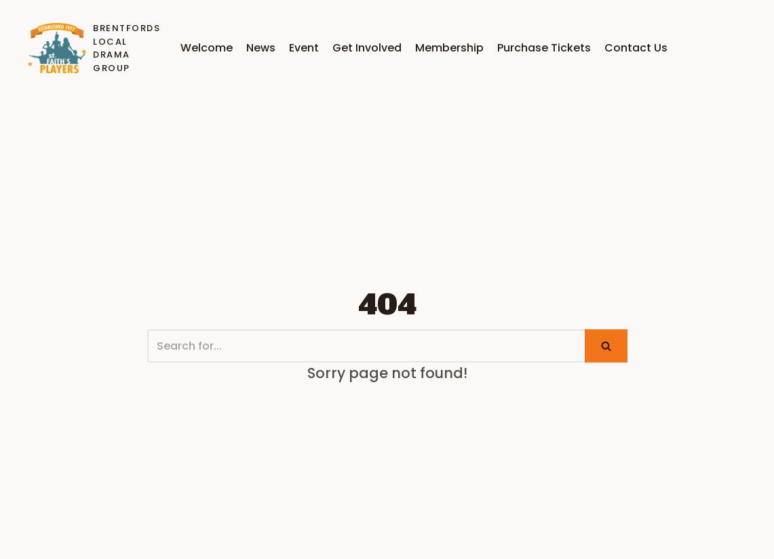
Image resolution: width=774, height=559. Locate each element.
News (260, 48)
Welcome (206, 48)
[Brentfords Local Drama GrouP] (91, 48)
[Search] (366, 346)
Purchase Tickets (544, 48)
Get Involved (367, 48)
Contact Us (635, 48)
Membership (449, 48)
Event (304, 48)
